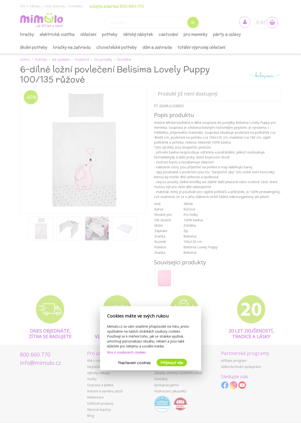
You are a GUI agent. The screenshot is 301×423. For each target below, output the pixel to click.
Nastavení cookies (134, 362)
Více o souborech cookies (126, 352)
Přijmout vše (172, 362)
